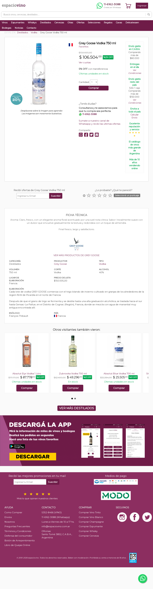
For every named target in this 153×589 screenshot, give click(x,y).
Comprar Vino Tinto (90, 512)
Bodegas (6, 28)
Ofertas (80, 22)
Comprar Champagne (91, 521)
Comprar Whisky (88, 531)
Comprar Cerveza (89, 535)
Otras (70, 22)
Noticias (19, 28)
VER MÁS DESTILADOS (76, 408)
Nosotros (9, 521)
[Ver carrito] (128, 5)
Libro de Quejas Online (17, 545)
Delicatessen (132, 22)
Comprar (93, 88)
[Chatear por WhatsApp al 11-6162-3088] (109, 6)
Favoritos (83, 46)
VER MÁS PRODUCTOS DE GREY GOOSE (76, 255)
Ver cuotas (85, 62)
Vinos (4, 22)
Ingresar (142, 5)
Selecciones (94, 22)
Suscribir (56, 195)
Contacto (31, 28)
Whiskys (32, 22)
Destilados (45, 22)
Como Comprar (13, 512)
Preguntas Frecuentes (17, 526)
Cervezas (59, 22)
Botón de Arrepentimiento (19, 540)
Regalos (108, 22)
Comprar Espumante (91, 526)
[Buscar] (149, 14)
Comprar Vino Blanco (91, 517)
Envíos (8, 517)
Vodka (102, 263)
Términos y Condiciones (17, 531)
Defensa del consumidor (18, 535)
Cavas (119, 22)
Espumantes (17, 22)
